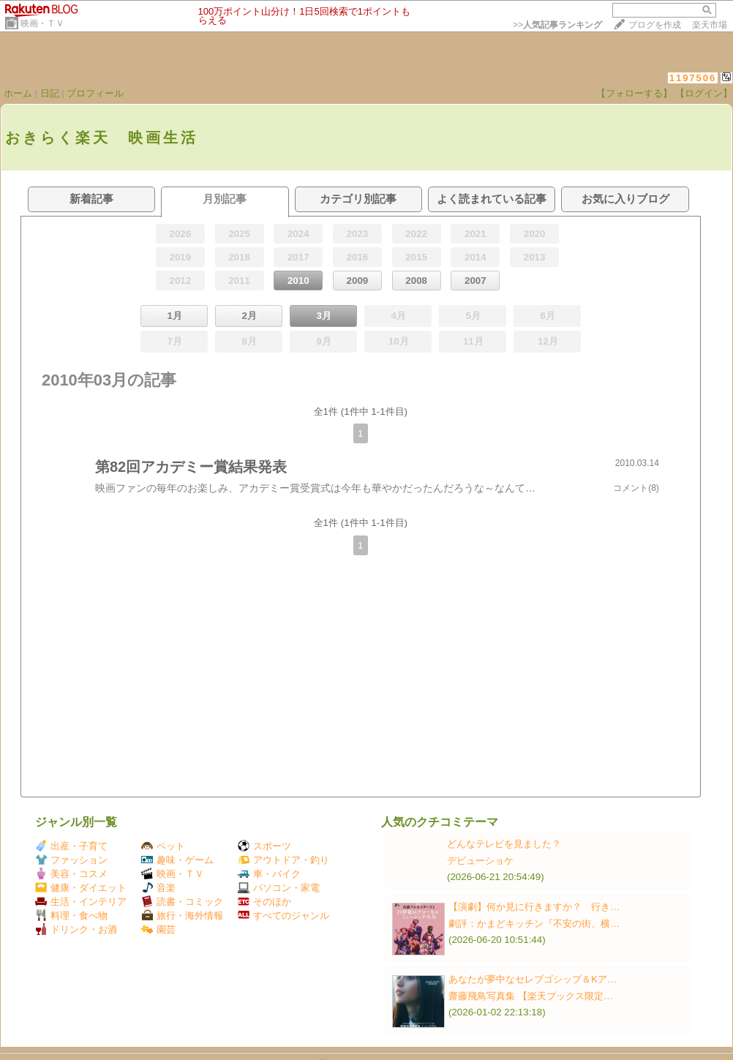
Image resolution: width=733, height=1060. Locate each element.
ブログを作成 (654, 25)
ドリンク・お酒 (76, 929)
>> (557, 25)
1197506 (693, 77)
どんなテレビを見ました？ (504, 843)
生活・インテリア (81, 901)
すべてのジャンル (283, 915)
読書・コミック (182, 901)
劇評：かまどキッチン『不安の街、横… (534, 923)
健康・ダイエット (81, 887)
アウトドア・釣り (283, 859)
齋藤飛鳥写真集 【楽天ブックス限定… (530, 996)
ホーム (18, 93)
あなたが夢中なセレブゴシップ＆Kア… (532, 979)
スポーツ (264, 846)
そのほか (264, 901)
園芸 (158, 929)
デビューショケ (480, 860)
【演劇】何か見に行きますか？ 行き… (534, 906)
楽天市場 (709, 25)
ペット (163, 846)
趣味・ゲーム (177, 859)
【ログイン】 (703, 93)
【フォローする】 (634, 93)
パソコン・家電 (279, 887)
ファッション (71, 859)
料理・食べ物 (71, 915)
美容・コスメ (71, 873)
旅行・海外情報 (182, 915)
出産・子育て (71, 846)
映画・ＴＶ (42, 23)
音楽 (158, 887)
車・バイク (269, 873)
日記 (49, 93)
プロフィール (95, 93)
